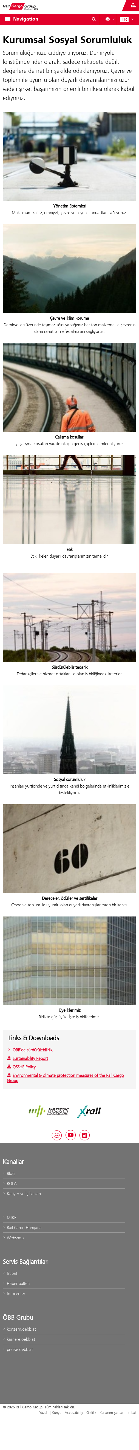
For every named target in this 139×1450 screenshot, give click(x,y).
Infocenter (14, 1293)
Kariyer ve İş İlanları (22, 1193)
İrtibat (10, 1273)
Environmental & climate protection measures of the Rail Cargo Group (65, 1078)
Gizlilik (91, 1412)
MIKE (9, 1217)
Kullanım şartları (112, 1412)
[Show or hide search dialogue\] (93, 19)
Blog (9, 1173)
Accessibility (74, 1412)
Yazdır (44, 1412)
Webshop (13, 1237)
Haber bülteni (16, 1283)
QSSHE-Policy (21, 1067)
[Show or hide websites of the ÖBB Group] (133, 5)
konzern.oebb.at (19, 1329)
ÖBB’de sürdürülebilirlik (29, 1050)
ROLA (10, 1183)
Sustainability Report (27, 1058)
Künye (56, 1412)
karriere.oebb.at (19, 1339)
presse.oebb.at (18, 1349)
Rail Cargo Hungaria (22, 1227)
